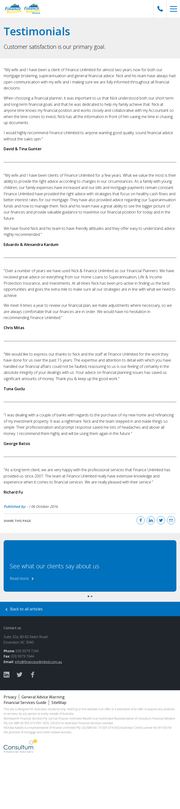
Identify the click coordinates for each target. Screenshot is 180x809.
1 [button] (88, 596)
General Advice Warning (43, 697)
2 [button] (91, 596)
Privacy (10, 697)
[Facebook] (141, 520)
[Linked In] (151, 520)
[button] (173, 9)
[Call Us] (160, 9)
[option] (90, 566)
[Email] (171, 520)
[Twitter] (161, 520)
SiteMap (58, 702)
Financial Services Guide (25, 702)
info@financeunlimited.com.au (38, 661)
